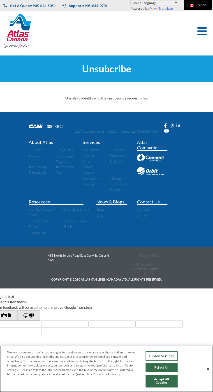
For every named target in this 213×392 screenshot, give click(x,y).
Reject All (161, 367)
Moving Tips (37, 233)
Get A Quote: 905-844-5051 (29, 5)
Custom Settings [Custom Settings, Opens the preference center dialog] (161, 356)
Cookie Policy (145, 273)
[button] (202, 31)
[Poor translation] (28, 315)
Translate (161, 8)
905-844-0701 (149, 255)
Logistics (116, 161)
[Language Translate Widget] (154, 2)
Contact (143, 209)
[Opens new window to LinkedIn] (179, 126)
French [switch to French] (198, 5)
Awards (34, 156)
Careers (143, 215)
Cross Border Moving (88, 166)
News (100, 209)
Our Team (36, 150)
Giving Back (64, 150)
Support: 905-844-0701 (85, 5)
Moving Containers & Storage (120, 183)
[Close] (208, 369)
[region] (106, 369)
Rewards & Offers (76, 209)
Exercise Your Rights (145, 269)
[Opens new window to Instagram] (173, 126)
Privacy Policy (145, 264)
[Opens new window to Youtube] (167, 131)
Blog (99, 215)
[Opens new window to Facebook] (167, 126)
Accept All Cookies (161, 381)
